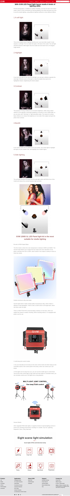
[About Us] (42, 1)
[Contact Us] (48, 1)
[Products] (31, 1)
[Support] (37, 1)
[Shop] (52, 1)
